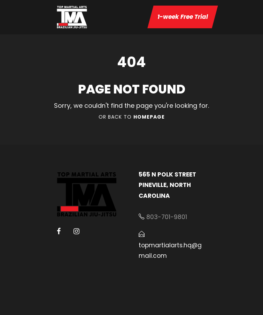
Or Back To (132, 116)
